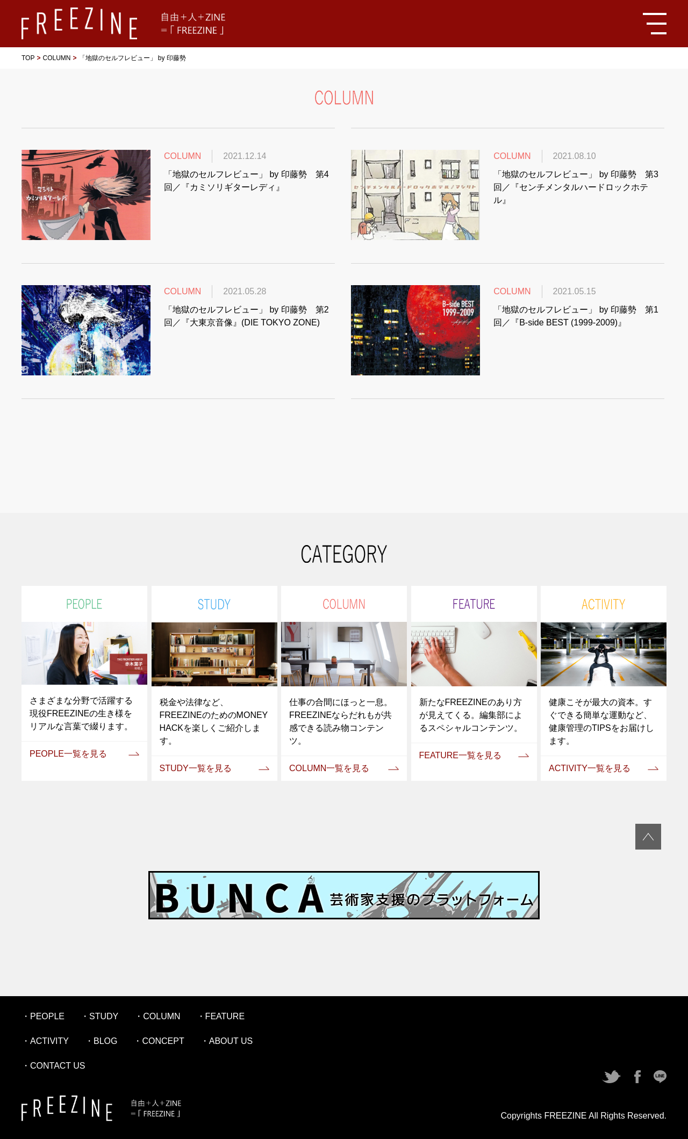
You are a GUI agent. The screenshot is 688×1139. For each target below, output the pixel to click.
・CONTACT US (53, 1065)
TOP (28, 58)
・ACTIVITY (45, 1041)
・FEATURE (221, 1016)
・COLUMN (157, 1016)
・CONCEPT (158, 1041)
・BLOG (101, 1041)
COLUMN (56, 58)
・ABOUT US (226, 1041)
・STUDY (99, 1016)
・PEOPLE (43, 1016)
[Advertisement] (344, 455)
